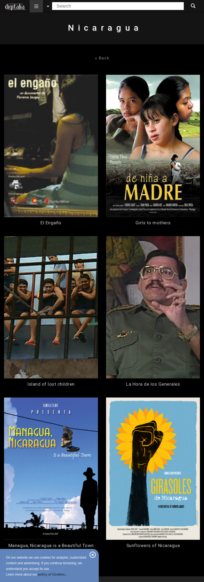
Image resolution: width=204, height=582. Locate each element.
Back (102, 58)
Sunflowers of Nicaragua (153, 545)
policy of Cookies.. (52, 574)
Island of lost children (51, 384)
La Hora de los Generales (153, 384)
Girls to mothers (153, 223)
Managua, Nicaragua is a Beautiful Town (51, 545)
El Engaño (51, 223)
